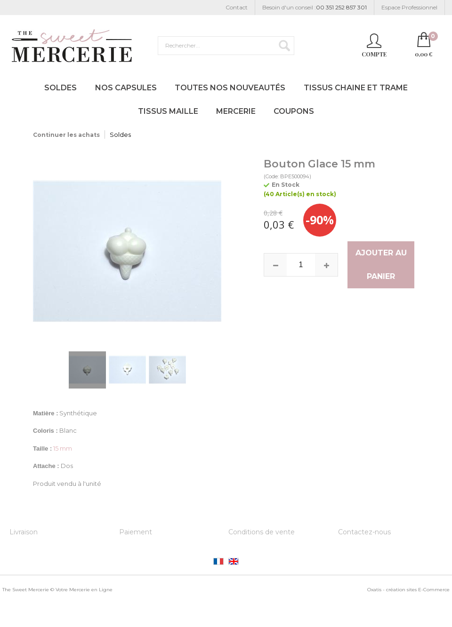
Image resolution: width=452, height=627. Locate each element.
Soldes (60, 87)
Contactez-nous (364, 532)
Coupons (294, 111)
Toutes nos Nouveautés (230, 87)
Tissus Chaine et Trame (356, 87)
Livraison (23, 532)
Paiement (135, 532)
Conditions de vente (261, 532)
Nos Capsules (126, 87)
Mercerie (236, 111)
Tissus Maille (168, 111)
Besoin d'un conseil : (314, 8)
